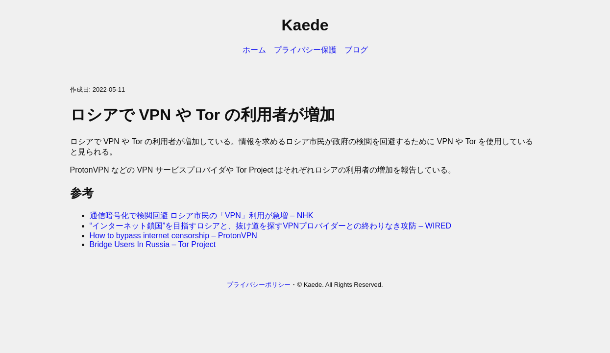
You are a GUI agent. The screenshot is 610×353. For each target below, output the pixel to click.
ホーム (254, 50)
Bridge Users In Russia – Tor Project (153, 244)
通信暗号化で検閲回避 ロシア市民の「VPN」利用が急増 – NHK (202, 215)
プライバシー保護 (305, 50)
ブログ (356, 50)
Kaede (304, 25)
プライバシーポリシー (259, 284)
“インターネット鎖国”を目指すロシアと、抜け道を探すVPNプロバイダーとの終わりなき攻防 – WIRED (271, 226)
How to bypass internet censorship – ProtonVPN (173, 235)
